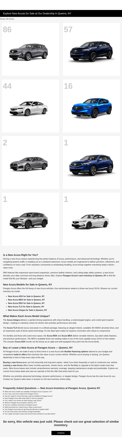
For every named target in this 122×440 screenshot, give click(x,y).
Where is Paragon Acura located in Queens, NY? (21, 403)
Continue (60, 433)
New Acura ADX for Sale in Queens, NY (26, 296)
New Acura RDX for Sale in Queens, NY (26, 303)
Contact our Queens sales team (17, 379)
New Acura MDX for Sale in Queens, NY (26, 300)
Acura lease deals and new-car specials (27, 371)
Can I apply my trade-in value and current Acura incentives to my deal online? (30, 414)
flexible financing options (76, 351)
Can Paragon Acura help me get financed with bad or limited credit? (27, 409)
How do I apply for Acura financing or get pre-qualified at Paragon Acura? (29, 396)
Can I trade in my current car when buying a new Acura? (23, 400)
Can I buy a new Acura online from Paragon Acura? (21, 394)
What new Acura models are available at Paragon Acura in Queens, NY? (28, 392)
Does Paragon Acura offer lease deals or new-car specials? (24, 398)
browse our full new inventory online (49, 379)
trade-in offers (20, 354)
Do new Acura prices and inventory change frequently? (23, 412)
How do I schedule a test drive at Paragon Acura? (21, 405)
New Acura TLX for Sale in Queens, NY (26, 307)
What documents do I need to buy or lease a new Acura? (23, 407)
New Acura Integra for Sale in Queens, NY (27, 310)
